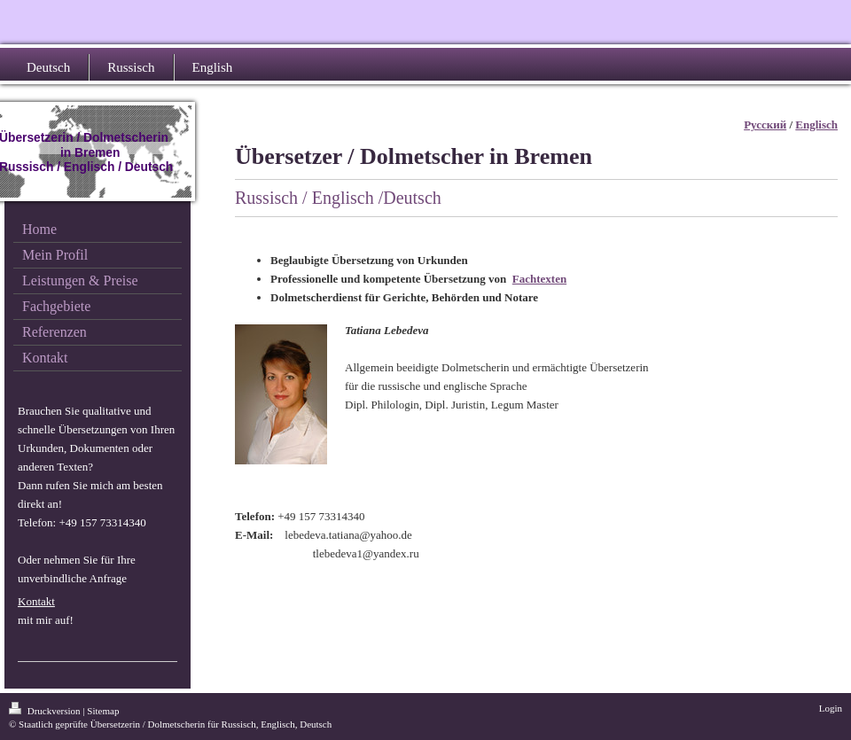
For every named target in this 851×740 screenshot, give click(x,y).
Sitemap (103, 710)
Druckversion (45, 710)
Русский (765, 124)
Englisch (816, 124)
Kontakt (36, 601)
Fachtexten (539, 278)
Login (830, 708)
